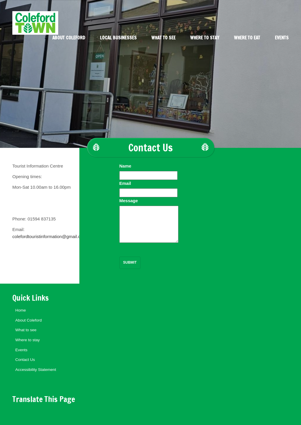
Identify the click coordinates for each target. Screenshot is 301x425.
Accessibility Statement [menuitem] (35, 369)
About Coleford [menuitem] (68, 38)
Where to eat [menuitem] (247, 38)
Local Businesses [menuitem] (118, 38)
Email (125, 183)
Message (128, 200)
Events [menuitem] (282, 38)
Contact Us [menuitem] (25, 359)
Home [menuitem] (20, 310)
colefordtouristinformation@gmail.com (49, 236)
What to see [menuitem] (163, 38)
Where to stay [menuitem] (204, 38)
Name (125, 165)
